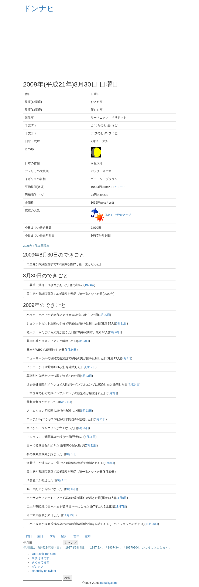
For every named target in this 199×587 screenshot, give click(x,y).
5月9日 (112, 393)
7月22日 (91, 445)
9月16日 (71, 489)
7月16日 (90, 436)
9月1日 (61, 480)
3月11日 (121, 323)
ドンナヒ (39, 8)
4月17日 (90, 367)
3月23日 (83, 341)
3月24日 (71, 349)
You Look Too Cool (44, 554)
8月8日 (109, 463)
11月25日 (151, 524)
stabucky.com (108, 582)
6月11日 (100, 419)
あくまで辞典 (40, 562)
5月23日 (86, 410)
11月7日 (120, 506)
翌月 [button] (64, 536)
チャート (120, 187)
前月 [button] (53, 536)
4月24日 (133, 384)
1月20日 (104, 314)
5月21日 (65, 402)
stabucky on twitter (44, 571)
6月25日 (83, 428)
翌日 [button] (40, 536)
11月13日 (69, 515)
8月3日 (70, 454)
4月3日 (126, 358)
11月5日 (121, 497)
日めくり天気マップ (117, 214)
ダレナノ (38, 566)
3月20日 (115, 332)
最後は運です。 (42, 558)
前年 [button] (76, 536)
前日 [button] (29, 536)
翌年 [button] (88, 536)
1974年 (89, 285)
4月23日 (86, 375)
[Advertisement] (99, 47)
